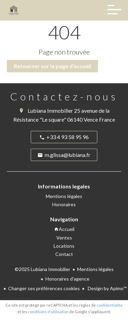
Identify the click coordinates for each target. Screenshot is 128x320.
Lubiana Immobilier (50, 110)
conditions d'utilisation (48, 311)
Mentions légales (95, 269)
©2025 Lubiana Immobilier (42, 269)
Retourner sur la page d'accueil (52, 66)
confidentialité (110, 305)
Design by (107, 288)
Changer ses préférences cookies (44, 288)
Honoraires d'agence (67, 279)
